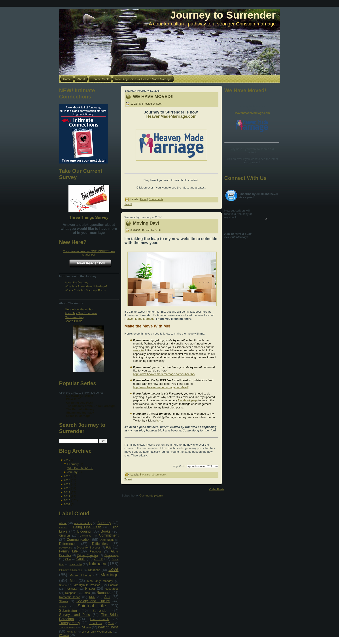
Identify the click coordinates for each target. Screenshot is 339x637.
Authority (104, 523)
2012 (67, 492)
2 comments (159, 474)
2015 (67, 480)
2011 (67, 496)
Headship (76, 564)
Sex (107, 597)
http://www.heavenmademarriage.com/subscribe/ (164, 374)
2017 (67, 460)
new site (138, 350)
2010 (67, 500)
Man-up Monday (80, 575)
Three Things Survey (88, 217)
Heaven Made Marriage (140, 318)
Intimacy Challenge (70, 569)
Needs (63, 584)
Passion (113, 585)
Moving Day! (146, 223)
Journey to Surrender (223, 15)
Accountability (83, 523)
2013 (67, 488)
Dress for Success (88, 547)
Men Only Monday (100, 581)
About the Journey (76, 282)
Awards (63, 527)
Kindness (94, 570)
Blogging (84, 531)
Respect (70, 593)
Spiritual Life (91, 605)
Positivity (71, 588)
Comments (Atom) (151, 495)
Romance (104, 593)
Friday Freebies (87, 555)
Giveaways (111, 555)
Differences (68, 544)
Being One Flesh (87, 527)
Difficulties (100, 544)
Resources (111, 588)
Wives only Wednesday (97, 631)
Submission (68, 610)
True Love (95, 623)
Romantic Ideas (69, 597)
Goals (80, 559)
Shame (63, 601)
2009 (67, 504)
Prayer (90, 588)
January (72, 472)
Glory (68, 559)
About (63, 523)
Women (64, 635)
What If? (71, 631)
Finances (95, 551)
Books (105, 531)
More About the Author (79, 309)
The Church (99, 619)
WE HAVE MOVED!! (80, 468)
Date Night (107, 539)
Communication (79, 539)
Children (64, 535)
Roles (86, 593)
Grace (98, 559)
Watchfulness (108, 627)
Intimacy (97, 563)
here (159, 420)
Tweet (128, 204)
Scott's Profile (73, 321)
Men (73, 581)
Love (113, 569)
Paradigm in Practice (86, 585)
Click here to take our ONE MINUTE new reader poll (89, 253)
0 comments (156, 199)
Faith (109, 547)
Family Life (68, 551)
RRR (92, 597)
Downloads (65, 547)
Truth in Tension (68, 627)
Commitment (108, 535)
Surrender (100, 610)
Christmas (85, 535)
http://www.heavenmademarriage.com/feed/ (161, 387)
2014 (67, 484)
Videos (86, 627)
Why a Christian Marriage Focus (85, 290)
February (73, 464)
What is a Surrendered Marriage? (86, 286)
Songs (62, 606)
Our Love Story (74, 317)
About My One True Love (81, 313)
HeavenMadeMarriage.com (171, 116)
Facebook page (188, 400)
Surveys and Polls (74, 615)
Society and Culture (93, 601)
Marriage (109, 574)
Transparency (69, 623)
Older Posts (216, 489)
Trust (111, 623)
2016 (67, 476)
